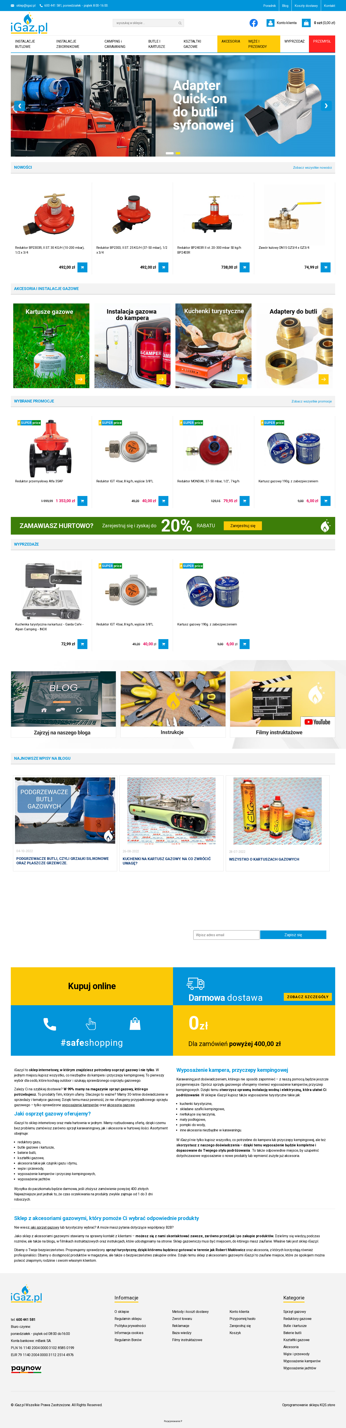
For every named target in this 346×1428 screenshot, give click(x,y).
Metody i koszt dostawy (190, 1311)
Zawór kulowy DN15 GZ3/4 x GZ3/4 (284, 248)
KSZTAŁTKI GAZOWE (192, 44)
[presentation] (19, 106)
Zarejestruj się (242, 525)
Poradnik (269, 6)
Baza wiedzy (182, 1332)
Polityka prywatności (130, 1325)
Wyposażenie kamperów (302, 1360)
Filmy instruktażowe (187, 1339)
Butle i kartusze (295, 1325)
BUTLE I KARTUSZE (156, 44)
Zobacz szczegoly (254, 986)
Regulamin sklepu (128, 1318)
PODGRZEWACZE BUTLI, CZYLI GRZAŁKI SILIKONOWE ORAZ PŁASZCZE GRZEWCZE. (62, 860)
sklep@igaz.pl (26, 5)
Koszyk (235, 1332)
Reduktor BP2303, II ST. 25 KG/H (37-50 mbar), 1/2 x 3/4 (131, 250)
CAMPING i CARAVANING (115, 44)
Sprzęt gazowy (294, 1311)
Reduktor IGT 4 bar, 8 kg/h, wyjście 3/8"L (124, 481)
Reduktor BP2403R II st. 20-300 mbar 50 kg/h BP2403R (209, 250)
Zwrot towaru (182, 1318)
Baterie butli (292, 1332)
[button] (170, 153)
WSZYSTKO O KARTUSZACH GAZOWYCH (264, 859)
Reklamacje (180, 1325)
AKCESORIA (231, 41)
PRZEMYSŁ (322, 41)
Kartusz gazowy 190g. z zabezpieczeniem (288, 481)
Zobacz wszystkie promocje (311, 401)
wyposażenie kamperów (80, 1104)
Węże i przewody (296, 1353)
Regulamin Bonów (128, 1339)
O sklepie (122, 1311)
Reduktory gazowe (297, 1318)
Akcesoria (291, 1346)
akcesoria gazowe (121, 1104)
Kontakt (329, 6)
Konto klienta (239, 1311)
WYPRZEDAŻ (294, 41)
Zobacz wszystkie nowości (312, 168)
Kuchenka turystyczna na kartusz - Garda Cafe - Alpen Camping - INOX (49, 626)
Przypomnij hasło (242, 1318)
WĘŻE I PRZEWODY (257, 44)
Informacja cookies (129, 1332)
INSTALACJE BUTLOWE (25, 44)
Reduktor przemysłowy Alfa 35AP (39, 481)
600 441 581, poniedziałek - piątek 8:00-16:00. (76, 5)
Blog (285, 6)
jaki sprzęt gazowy (45, 1227)
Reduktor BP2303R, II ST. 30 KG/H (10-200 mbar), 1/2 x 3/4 (49, 250)
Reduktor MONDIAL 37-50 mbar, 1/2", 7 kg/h (208, 481)
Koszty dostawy (306, 6)
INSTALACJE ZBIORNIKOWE (67, 44)
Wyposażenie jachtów (299, 1367)
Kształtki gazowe (296, 1339)
